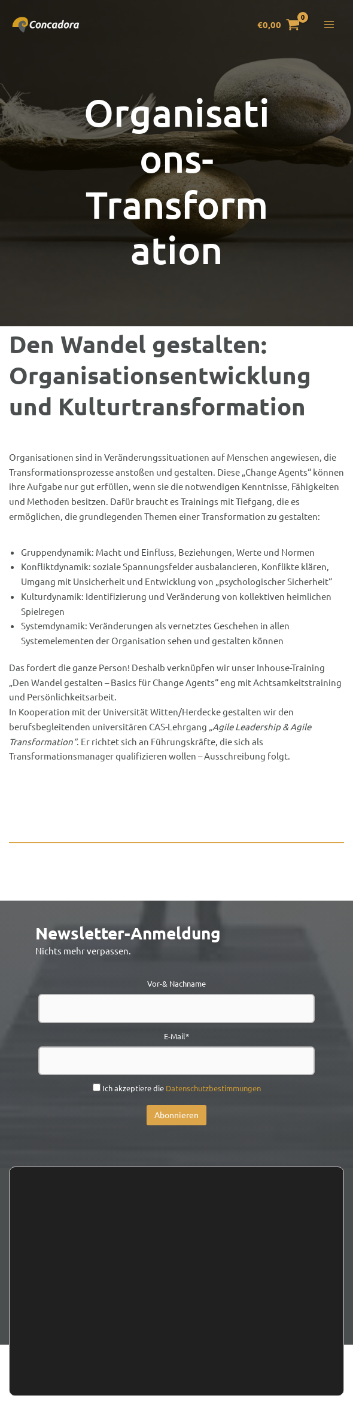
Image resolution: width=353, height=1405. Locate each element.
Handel (214, 1272)
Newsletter (153, 1272)
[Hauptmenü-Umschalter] (329, 26)
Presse (266, 1272)
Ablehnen (114, 1375)
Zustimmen (51, 1375)
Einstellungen (72, 1342)
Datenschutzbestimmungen (213, 1088)
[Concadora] (48, 26)
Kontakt (90, 1272)
